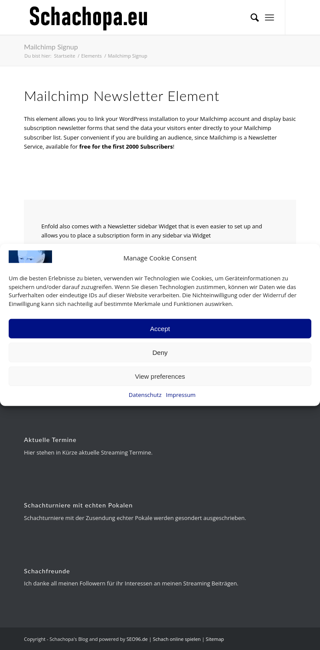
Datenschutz (145, 395)
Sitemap (215, 639)
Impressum (181, 395)
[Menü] (269, 17)
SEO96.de (137, 639)
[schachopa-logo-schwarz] (133, 17)
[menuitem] (250, 17)
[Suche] (250, 17)
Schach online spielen (176, 639)
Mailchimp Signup (51, 46)
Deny (159, 352)
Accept (160, 328)
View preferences (160, 376)
